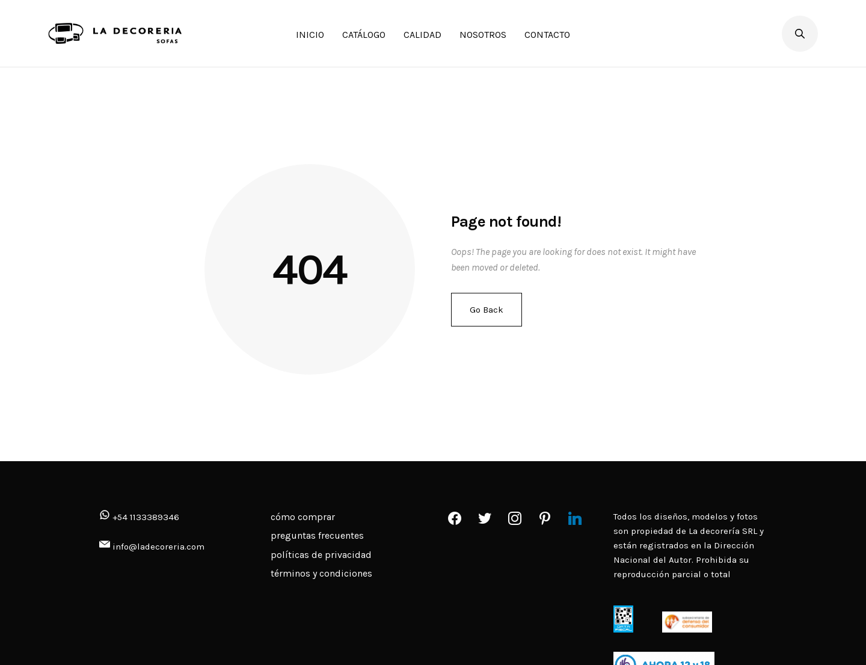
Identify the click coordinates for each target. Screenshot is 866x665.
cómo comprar (303, 516)
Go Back (486, 309)
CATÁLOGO (363, 34)
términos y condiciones (321, 573)
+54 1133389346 (139, 517)
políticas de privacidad (321, 554)
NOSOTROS (482, 34)
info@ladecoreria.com (158, 546)
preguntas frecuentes (317, 535)
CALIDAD (422, 34)
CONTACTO (547, 34)
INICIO (310, 34)
